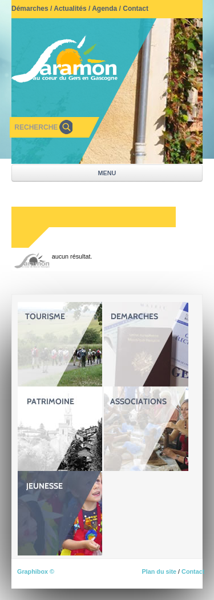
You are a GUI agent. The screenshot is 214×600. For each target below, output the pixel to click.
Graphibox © (35, 571)
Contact (135, 9)
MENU (107, 173)
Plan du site (159, 571)
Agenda (104, 9)
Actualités (70, 9)
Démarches (30, 9)
